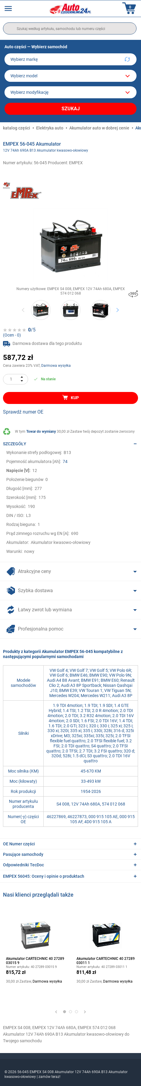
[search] (70, 28)
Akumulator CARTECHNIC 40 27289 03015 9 (35, 961)
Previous (23, 310)
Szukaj (71, 108)
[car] (70, 92)
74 (65, 461)
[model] (70, 76)
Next (117, 310)
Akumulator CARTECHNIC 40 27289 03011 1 (105, 961)
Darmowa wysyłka (56, 365)
